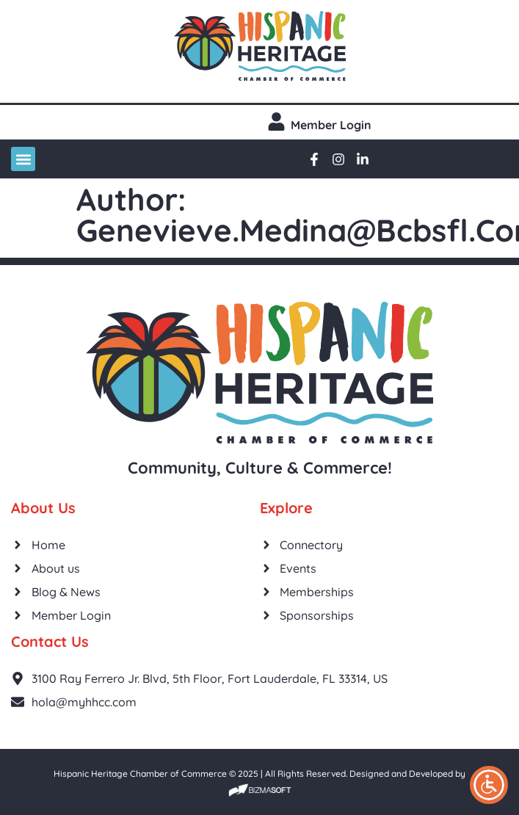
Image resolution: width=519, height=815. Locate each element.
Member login (331, 124)
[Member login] (276, 121)
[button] (23, 159)
